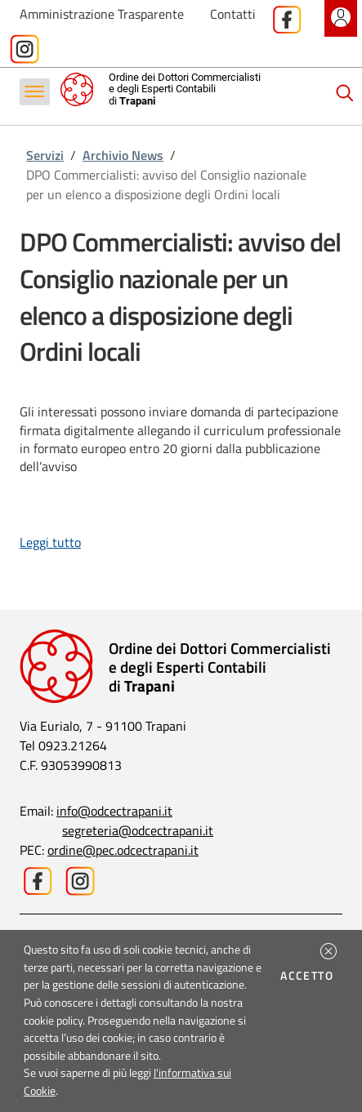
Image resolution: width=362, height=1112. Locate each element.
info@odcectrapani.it (114, 811)
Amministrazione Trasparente (102, 14)
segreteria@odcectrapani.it (137, 830)
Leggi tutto (50, 542)
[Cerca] (345, 93)
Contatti (233, 14)
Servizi (45, 155)
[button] (328, 951)
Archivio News (123, 155)
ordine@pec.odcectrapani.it (123, 850)
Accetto (309, 976)
